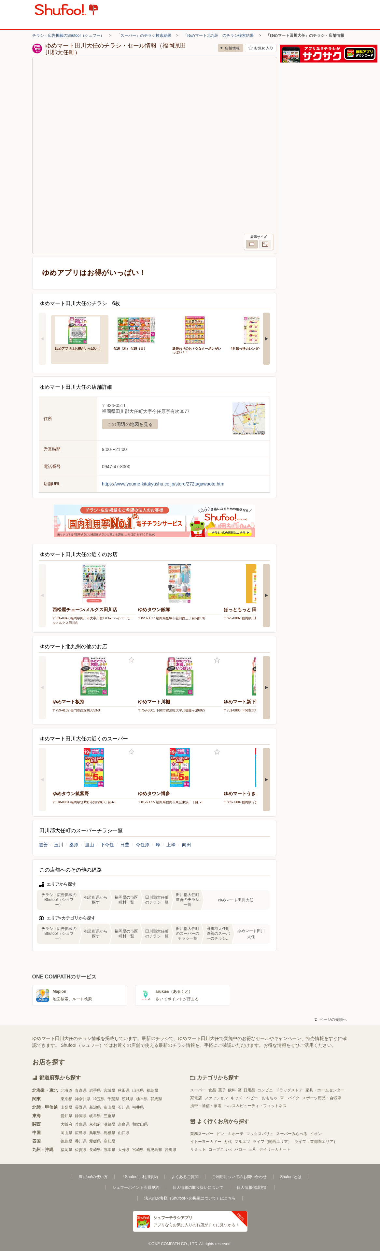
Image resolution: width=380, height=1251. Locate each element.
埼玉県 (99, 1099)
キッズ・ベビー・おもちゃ (254, 1098)
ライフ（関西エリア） (272, 1141)
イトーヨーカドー (205, 1141)
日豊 (124, 844)
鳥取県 (95, 1133)
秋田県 (124, 1090)
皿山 (89, 844)
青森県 (81, 1090)
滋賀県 (109, 1124)
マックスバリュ (260, 1134)
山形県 (138, 1090)
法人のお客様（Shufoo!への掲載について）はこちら (190, 1198)
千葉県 (113, 1099)
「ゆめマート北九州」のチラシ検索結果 (218, 35)
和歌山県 (140, 1124)
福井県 (138, 1107)
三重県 (109, 1116)
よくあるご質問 (185, 1176)
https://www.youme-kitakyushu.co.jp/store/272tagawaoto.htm (163, 483)
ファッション (216, 1098)
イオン (316, 1134)
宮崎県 (138, 1149)
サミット (198, 1149)
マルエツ (242, 1141)
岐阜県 (95, 1116)
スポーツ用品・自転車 (321, 1098)
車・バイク (290, 1098)
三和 (253, 1149)
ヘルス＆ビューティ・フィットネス (255, 1105)
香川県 (81, 1141)
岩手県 (95, 1090)
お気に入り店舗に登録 (260, 48)
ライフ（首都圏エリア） (315, 1141)
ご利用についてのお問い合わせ (239, 1176)
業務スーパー (202, 1134)
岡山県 (66, 1133)
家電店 (196, 1098)
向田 (186, 844)
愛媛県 (95, 1141)
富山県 (109, 1107)
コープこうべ (220, 1149)
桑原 (73, 844)
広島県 (81, 1133)
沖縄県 (170, 1149)
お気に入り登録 (131, 660)
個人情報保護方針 (252, 1187)
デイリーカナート (274, 1149)
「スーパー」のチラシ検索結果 (144, 35)
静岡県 (81, 1116)
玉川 (58, 844)
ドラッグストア (289, 1090)
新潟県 (95, 1107)
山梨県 (66, 1107)
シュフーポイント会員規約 (135, 1187)
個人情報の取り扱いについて (198, 1187)
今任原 (142, 844)
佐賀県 (81, 1149)
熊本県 (109, 1149)
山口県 (124, 1133)
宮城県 (109, 1090)
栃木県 (142, 1099)
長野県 (81, 1107)
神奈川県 (83, 1099)
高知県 (109, 1141)
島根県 (109, 1133)
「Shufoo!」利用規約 (139, 1176)
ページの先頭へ (330, 1019)
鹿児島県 (154, 1149)
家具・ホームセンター (325, 1090)
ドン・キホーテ (230, 1134)
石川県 (124, 1107)
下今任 (107, 844)
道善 (43, 844)
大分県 (124, 1149)
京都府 (95, 1124)
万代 (228, 1141)
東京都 (66, 1099)
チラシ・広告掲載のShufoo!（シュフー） (68, 35)
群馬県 (156, 1099)
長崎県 (95, 1149)
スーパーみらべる (291, 1134)
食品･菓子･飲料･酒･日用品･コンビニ (240, 1090)
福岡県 (66, 1149)
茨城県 (128, 1099)
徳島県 (66, 1141)
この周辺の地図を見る (130, 424)
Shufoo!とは (290, 1176)
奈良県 (124, 1124)
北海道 (66, 1090)
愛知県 (66, 1116)
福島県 (152, 1090)
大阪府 (66, 1124)
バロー (240, 1149)
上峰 (171, 844)
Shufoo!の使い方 (92, 1176)
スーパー (198, 1090)
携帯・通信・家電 (205, 1105)
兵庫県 (81, 1124)
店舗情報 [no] (230, 48)
